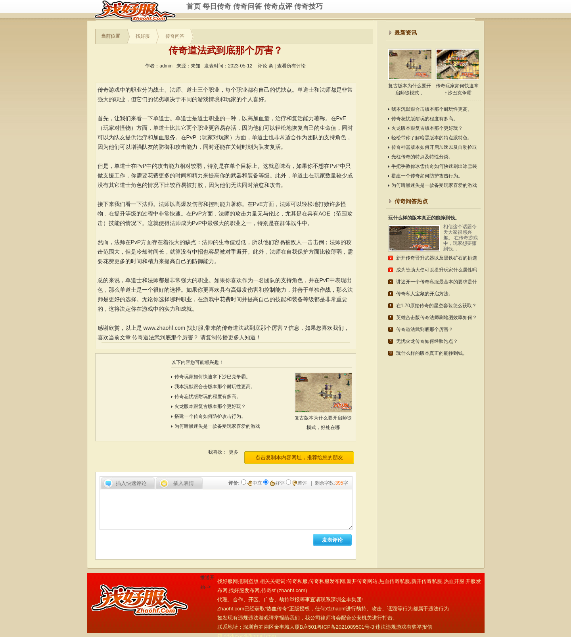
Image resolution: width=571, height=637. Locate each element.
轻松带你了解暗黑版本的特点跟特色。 (431, 137)
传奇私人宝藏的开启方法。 (424, 293)
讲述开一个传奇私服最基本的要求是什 (436, 282)
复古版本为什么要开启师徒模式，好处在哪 (327, 419)
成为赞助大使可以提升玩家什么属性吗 (436, 270)
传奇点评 (278, 6)
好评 (278, 483)
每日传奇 (217, 6)
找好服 (143, 36)
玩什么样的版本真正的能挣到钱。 (424, 218)
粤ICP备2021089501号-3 (345, 627)
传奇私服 (140, 11)
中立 (255, 483)
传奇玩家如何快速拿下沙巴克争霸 (457, 72)
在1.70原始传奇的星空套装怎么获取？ (436, 305)
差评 (300, 483)
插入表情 (183, 483)
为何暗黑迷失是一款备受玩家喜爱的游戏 (217, 426)
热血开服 (454, 581)
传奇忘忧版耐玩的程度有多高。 (207, 396)
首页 (193, 6)
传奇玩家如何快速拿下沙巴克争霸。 (212, 376)
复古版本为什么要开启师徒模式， (409, 72)
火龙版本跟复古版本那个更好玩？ (210, 406)
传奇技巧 (308, 6)
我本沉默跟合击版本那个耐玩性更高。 (214, 386)
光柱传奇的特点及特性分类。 (422, 157)
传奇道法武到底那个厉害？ (165, 337)
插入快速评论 (131, 483)
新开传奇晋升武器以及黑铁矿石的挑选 (436, 258)
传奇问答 (247, 6)
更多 (233, 452)
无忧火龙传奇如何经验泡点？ (427, 341)
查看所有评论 (291, 66)
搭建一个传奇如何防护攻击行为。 (210, 416)
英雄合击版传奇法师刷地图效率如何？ (436, 317)
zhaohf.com (292, 590)
